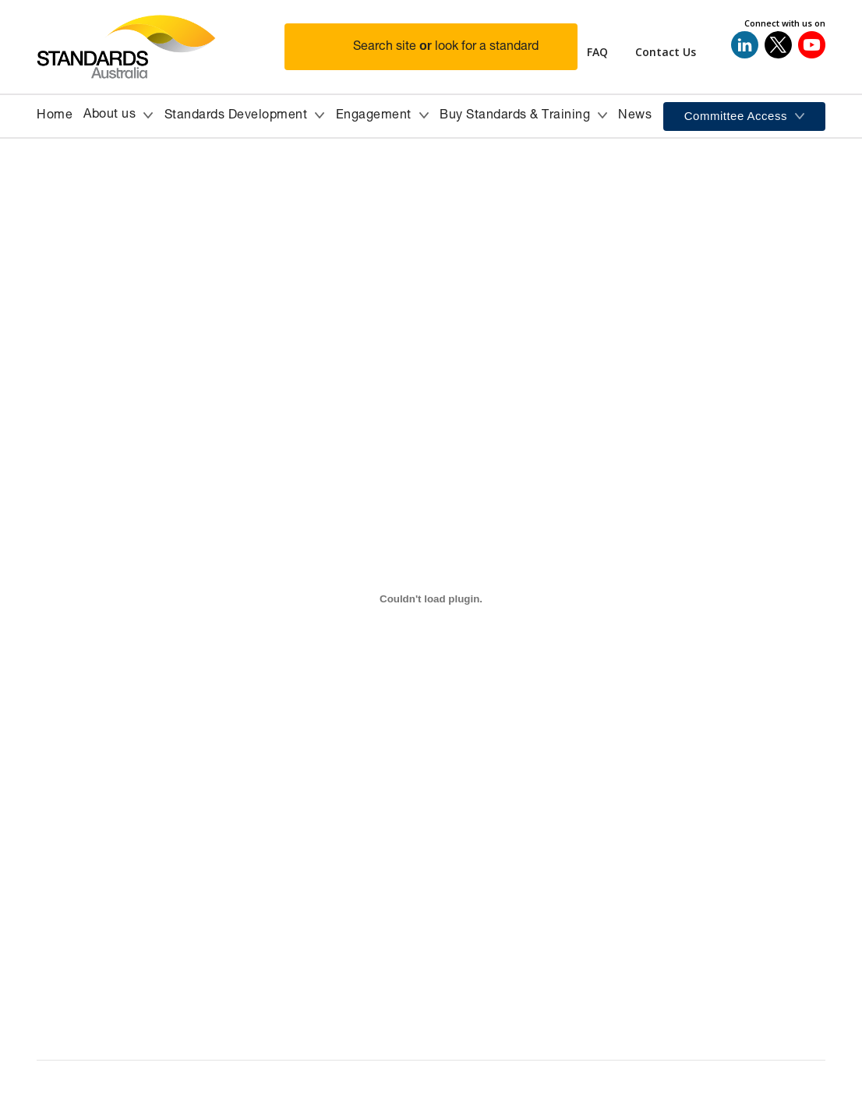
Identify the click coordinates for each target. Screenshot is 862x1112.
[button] (440, 47)
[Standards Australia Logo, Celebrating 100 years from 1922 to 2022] (160, 47)
